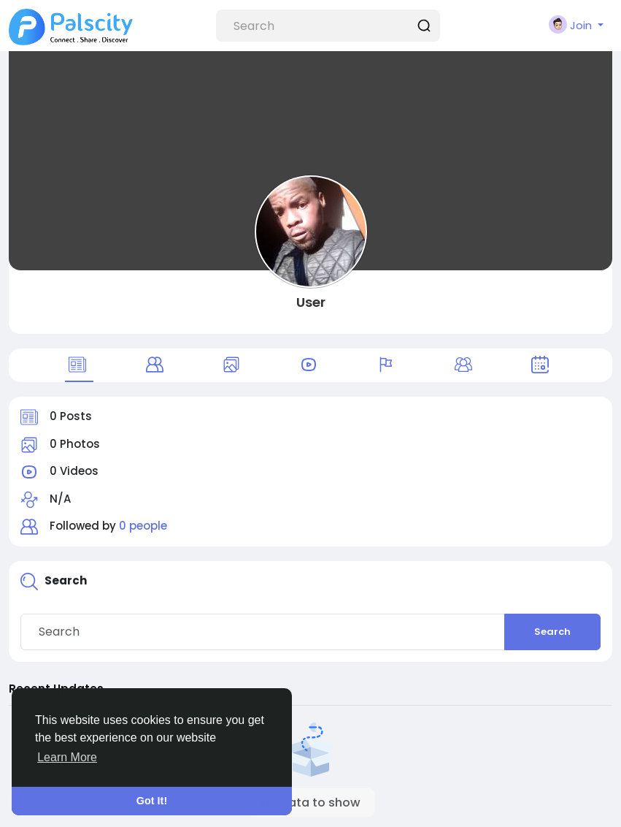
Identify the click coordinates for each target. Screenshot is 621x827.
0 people (143, 525)
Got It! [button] (151, 801)
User (310, 302)
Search (552, 632)
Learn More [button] (67, 757)
